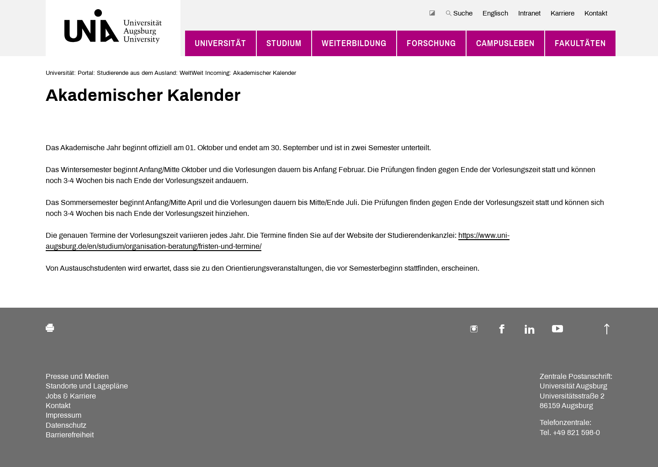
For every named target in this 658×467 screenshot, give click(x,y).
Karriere (562, 13)
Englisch (495, 13)
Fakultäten (580, 43)
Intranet (529, 13)
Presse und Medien (77, 376)
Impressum (63, 415)
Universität (220, 43)
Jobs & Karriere (71, 396)
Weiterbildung (354, 43)
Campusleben (505, 43)
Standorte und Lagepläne (87, 386)
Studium (284, 43)
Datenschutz (66, 425)
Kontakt (595, 13)
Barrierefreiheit (70, 435)
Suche (459, 13)
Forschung (431, 43)
